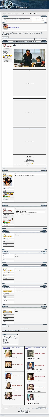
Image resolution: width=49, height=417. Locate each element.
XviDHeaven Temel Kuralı (29, 160)
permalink (44, 232)
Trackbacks (4, 342)
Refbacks (4, 343)
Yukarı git (46, 408)
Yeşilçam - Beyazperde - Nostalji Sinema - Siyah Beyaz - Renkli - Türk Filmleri (15, 18)
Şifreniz (34, 20)
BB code (4, 339)
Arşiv (44, 408)
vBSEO (27, 412)
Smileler (4, 340)
